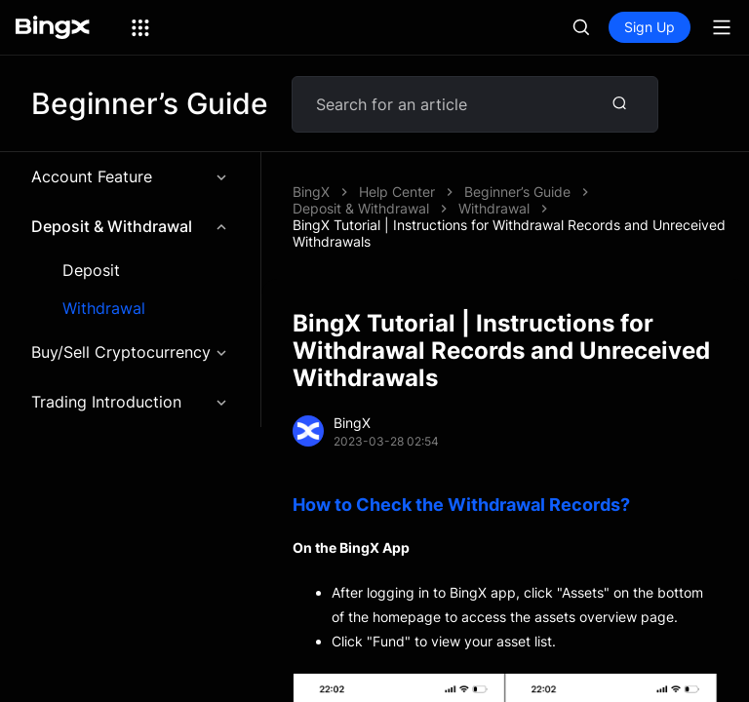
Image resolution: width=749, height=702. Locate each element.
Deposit (91, 270)
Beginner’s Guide (517, 191)
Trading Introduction (130, 401)
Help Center (397, 191)
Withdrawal (103, 308)
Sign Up (649, 27)
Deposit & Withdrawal (130, 226)
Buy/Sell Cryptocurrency (130, 352)
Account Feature (130, 176)
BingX (311, 191)
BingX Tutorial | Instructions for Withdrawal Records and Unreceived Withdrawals (509, 233)
